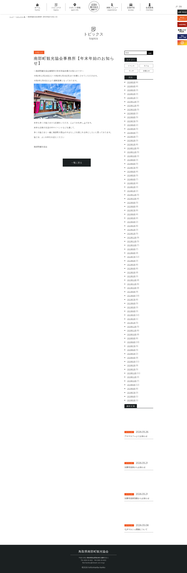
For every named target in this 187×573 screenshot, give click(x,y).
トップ (12, 17)
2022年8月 (131, 252)
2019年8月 (131, 386)
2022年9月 (131, 248)
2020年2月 (131, 363)
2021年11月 (132, 283)
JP (176, 6)
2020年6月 (131, 348)
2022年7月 (131, 256)
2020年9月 (131, 336)
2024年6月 (131, 171)
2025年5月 (131, 129)
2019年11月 (132, 375)
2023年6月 (131, 214)
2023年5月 (131, 217)
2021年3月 (131, 313)
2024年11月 (132, 152)
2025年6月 (131, 125)
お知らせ (146, 71)
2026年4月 (131, 87)
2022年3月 (131, 271)
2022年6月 (131, 260)
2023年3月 (131, 225)
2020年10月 (132, 333)
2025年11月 (132, 106)
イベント (131, 66)
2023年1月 (131, 233)
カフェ (146, 66)
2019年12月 (132, 371)
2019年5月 (131, 398)
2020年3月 (131, 359)
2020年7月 (131, 344)
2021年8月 (131, 294)
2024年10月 (132, 156)
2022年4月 (131, 267)
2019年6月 (131, 394)
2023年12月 (132, 194)
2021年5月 (131, 306)
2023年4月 (131, 221)
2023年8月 (131, 206)
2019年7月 (131, 390)
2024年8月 (131, 164)
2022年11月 (132, 240)
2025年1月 (131, 144)
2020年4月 (131, 356)
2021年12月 (132, 279)
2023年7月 (131, 210)
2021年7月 (131, 298)
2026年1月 (131, 98)
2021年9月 (131, 290)
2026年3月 (131, 91)
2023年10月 (132, 198)
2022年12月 (132, 237)
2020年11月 (132, 329)
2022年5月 (131, 263)
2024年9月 (131, 160)
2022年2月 (131, 275)
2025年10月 (132, 110)
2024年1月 (131, 191)
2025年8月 (131, 118)
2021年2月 (131, 317)
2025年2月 (131, 141)
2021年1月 (131, 321)
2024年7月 (131, 167)
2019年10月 (132, 379)
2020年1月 (131, 367)
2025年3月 (131, 137)
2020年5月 (131, 352)
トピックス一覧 (22, 17)
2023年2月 (131, 229)
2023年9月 (131, 202)
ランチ (131, 71)
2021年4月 (131, 310)
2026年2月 (131, 95)
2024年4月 (131, 179)
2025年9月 (131, 114)
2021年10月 (132, 286)
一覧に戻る (77, 164)
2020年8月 (131, 340)
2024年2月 (131, 187)
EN (180, 6)
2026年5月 (131, 83)
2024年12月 (132, 148)
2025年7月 (131, 121)
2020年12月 (132, 325)
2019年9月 (131, 382)
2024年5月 (131, 175)
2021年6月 (131, 302)
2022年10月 (132, 244)
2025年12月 (132, 102)
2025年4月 (131, 133)
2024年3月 (131, 183)
